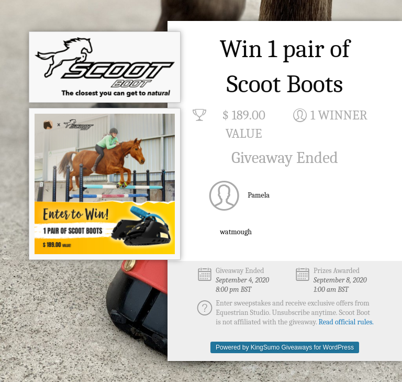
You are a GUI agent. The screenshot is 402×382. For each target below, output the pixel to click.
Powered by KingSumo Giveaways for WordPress (285, 347)
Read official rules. (346, 322)
